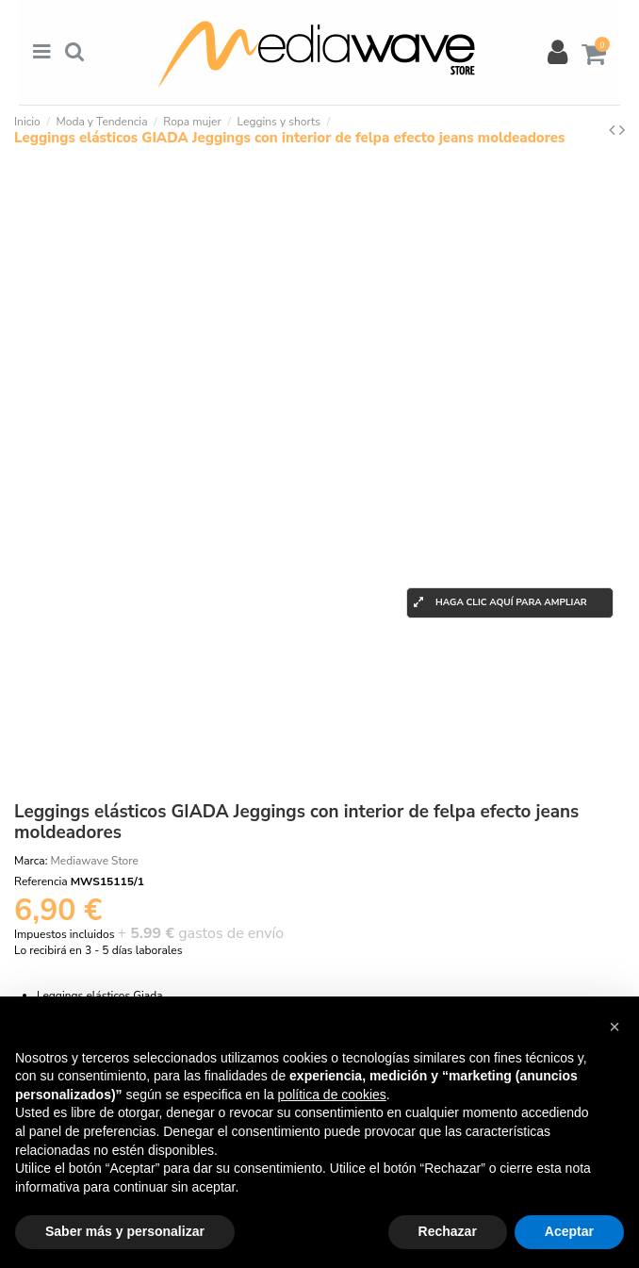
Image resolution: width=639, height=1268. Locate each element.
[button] (614, 1027)
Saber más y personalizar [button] (125, 1231)
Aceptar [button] (569, 1231)
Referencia (41, 881)
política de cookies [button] (332, 1094)
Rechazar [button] (447, 1231)
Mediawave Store (95, 860)
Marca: (30, 860)
